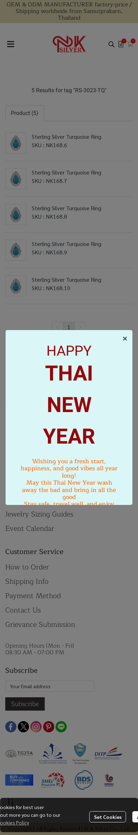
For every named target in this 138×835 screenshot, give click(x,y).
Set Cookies (108, 817)
